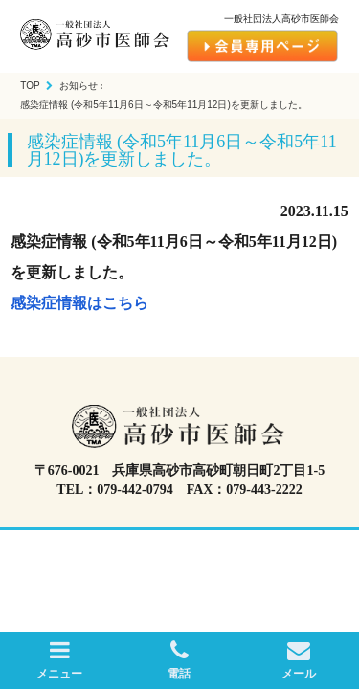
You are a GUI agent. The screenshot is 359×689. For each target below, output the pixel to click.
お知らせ (78, 85)
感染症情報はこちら (79, 303)
